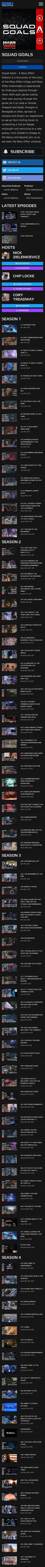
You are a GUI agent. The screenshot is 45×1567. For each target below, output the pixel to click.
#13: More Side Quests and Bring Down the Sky (31, 479)
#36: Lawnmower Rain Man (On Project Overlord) (30, 781)
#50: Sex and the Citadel (31, 964)
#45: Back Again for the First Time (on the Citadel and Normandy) (31, 902)
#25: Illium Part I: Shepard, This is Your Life (31, 639)
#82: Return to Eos (29, 1391)
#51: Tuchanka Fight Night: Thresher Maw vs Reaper (31, 979)
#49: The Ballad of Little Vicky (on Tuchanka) (31, 952)
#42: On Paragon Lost (30, 861)
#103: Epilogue (27, 236)
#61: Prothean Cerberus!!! (32, 1104)
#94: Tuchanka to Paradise (28, 1558)
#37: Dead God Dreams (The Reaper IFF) (30, 793)
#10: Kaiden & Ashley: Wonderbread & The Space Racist (30, 442)
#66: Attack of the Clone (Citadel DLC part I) (31, 1169)
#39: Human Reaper (29, 817)
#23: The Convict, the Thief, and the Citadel (30, 613)
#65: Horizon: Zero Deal (31, 1155)
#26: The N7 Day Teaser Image (30, 652)
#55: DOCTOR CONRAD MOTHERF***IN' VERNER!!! (31, 1029)
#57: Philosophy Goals (30, 1053)
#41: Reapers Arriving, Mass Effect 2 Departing (31, 844)
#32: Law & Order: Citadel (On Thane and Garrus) (32, 729)
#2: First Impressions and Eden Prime (32, 339)
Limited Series (22, 61)
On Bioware (26, 1429)
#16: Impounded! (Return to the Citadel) (31, 518)
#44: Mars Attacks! (29, 887)
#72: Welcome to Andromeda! (28, 1264)
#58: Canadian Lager (29, 1066)
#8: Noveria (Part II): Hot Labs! (31, 415)
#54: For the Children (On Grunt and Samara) (32, 1016)
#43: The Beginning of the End (32, 875)
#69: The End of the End (31, 1206)
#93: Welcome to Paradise (32, 1544)
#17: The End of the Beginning (29, 530)
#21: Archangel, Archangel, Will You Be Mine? (31, 589)
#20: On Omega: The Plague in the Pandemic (31, 575)
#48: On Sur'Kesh (28, 938)
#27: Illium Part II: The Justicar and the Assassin (30, 665)
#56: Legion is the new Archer (30, 1041)
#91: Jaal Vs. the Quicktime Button (28, 1520)
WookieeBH (23, 263)
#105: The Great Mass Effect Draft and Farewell (30, 214)
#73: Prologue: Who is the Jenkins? (32, 1277)
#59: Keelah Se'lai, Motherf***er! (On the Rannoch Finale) (30, 1081)
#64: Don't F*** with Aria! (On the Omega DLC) (31, 1144)
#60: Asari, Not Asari (29, 1091)
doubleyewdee (24, 284)
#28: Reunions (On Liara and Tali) (31, 677)
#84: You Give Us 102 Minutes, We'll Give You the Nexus (31, 1418)
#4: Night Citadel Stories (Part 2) (31, 364)
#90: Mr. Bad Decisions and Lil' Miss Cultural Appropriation (30, 1508)
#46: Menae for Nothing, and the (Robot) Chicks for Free (31, 915)
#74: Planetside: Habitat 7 (32, 1289)
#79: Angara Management (32, 1352)
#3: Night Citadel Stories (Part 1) (31, 351)
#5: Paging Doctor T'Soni (31, 376)
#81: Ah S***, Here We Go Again (30, 1379)
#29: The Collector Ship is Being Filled (32, 690)
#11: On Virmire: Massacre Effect (32, 454)
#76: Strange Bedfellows (32, 1314)
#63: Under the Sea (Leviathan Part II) (29, 1131)
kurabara (24, 310)
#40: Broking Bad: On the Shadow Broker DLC (31, 831)
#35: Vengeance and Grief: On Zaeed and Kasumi (32, 754)
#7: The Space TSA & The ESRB (30, 402)
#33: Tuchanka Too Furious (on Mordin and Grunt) (31, 742)
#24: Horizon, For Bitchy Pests (31, 626)
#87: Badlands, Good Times (29, 1469)
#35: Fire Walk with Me (30, 766)
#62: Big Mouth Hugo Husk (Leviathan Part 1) (32, 1118)
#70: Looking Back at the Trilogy (31, 1220)
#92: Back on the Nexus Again (30, 1532)
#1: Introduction (28, 325)
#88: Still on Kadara (29, 1480)
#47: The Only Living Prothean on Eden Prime (31, 927)
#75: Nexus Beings (28, 1301)
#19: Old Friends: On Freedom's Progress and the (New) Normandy (31, 563)
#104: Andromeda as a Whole (30, 225)
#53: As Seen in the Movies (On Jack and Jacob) (32, 1003)
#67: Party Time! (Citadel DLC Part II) (31, 1182)
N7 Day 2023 (25, 1245)
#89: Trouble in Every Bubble (30, 1494)
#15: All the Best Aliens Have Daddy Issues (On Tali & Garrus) (31, 506)
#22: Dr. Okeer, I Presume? (31, 599)
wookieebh (23, 268)
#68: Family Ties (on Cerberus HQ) (29, 1195)
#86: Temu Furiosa (28, 1455)
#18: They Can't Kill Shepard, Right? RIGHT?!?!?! (29, 550)
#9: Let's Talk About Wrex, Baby (29, 428)
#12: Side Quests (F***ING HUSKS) (31, 466)
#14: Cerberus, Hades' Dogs (30, 492)
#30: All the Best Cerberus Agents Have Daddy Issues (30, 704)
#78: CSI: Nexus (27, 1340)
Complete (22, 67)
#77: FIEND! (25, 1327)
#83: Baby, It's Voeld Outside (29, 1405)
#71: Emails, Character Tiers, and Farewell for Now (31, 1234)
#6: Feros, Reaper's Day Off (30, 390)
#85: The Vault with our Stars (31, 1443)
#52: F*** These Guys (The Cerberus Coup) (31, 991)
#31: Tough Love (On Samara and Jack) (29, 716)
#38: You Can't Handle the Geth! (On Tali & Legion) (32, 806)
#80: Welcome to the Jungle (29, 1366)
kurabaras (23, 306)
